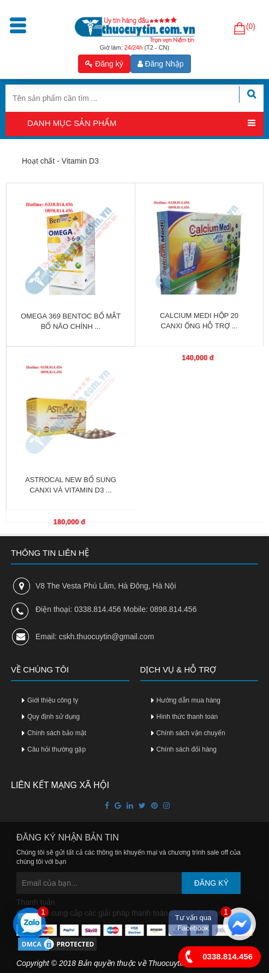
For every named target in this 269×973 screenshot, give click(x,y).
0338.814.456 (215, 957)
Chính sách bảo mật (56, 733)
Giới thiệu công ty (52, 700)
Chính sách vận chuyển (191, 733)
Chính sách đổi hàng (187, 749)
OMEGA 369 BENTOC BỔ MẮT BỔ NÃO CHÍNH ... (71, 321)
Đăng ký (104, 63)
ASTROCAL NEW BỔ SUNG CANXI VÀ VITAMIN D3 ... (70, 485)
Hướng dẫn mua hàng (188, 700)
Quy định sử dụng (53, 716)
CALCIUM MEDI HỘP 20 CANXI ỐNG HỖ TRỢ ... (199, 320)
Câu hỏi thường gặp (56, 749)
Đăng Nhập (161, 63)
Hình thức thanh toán (187, 716)
